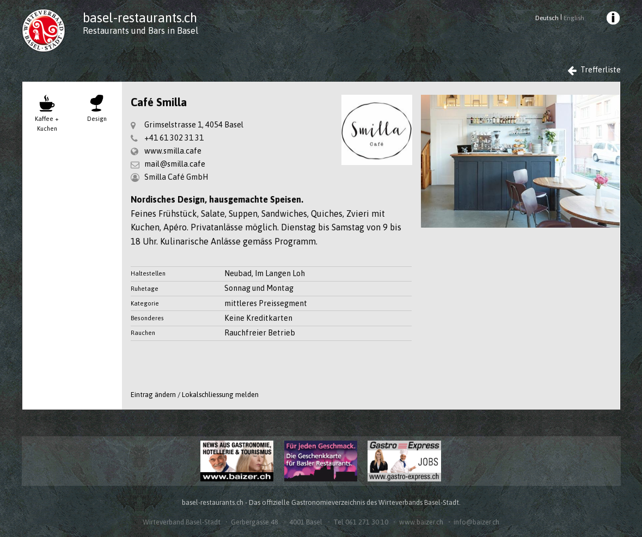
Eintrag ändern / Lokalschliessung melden (195, 394)
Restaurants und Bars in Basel (140, 30)
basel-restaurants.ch (140, 17)
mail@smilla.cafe (174, 164)
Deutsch (547, 18)
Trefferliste (594, 70)
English (574, 18)
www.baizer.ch (421, 522)
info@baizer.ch (476, 522)
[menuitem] (612, 19)
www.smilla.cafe (172, 151)
